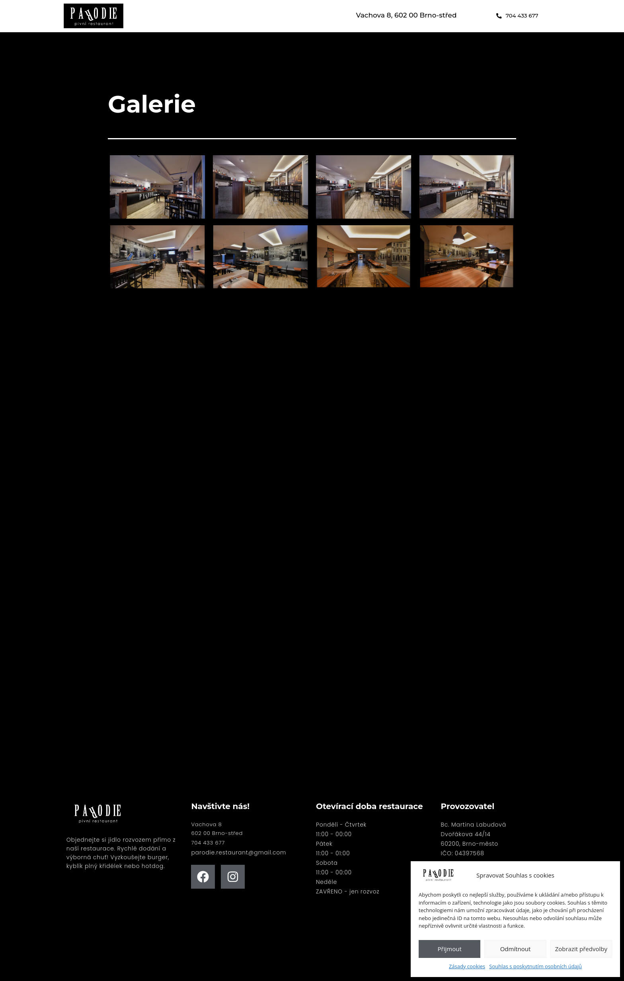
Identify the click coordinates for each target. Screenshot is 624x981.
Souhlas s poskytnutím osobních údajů (535, 966)
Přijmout (450, 949)
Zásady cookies (467, 966)
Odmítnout (515, 949)
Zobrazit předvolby (581, 949)
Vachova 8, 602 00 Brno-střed (406, 15)
